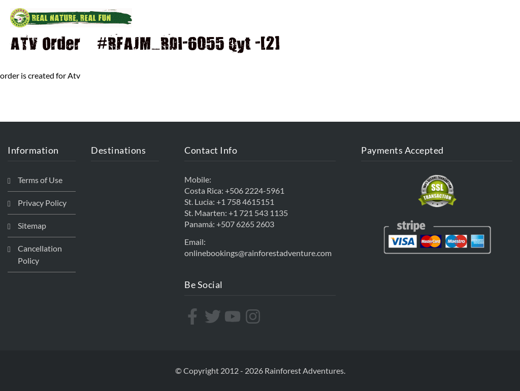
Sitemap (32, 225)
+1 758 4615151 (245, 201)
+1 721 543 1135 (258, 213)
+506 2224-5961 (254, 190)
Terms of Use (40, 180)
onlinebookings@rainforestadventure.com (258, 253)
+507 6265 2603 (245, 224)
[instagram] (254, 316)
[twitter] (214, 316)
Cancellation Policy (40, 254)
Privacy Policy (42, 202)
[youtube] (233, 316)
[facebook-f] (193, 316)
